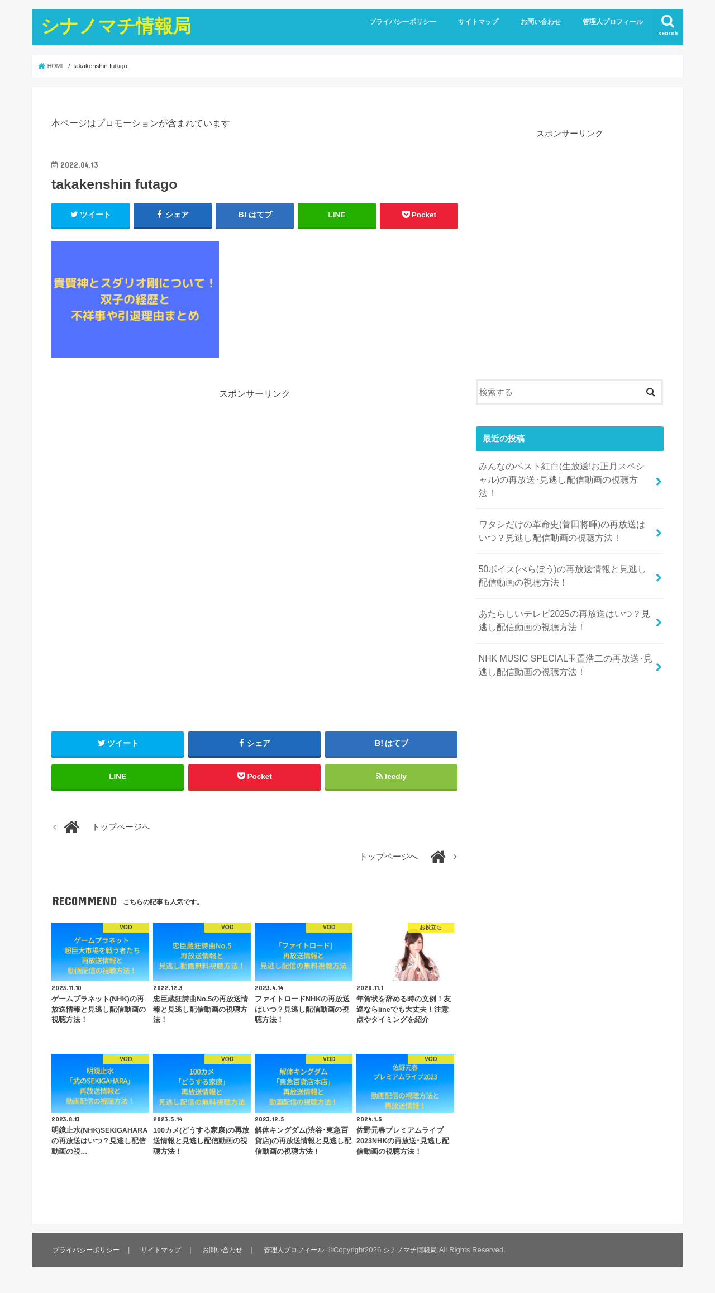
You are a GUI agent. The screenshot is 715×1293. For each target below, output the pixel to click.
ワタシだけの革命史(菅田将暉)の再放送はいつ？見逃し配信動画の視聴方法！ (560, 514)
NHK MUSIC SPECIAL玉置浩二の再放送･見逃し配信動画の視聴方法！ (564, 639)
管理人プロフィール (613, 22)
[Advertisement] (254, 478)
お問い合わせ (541, 22)
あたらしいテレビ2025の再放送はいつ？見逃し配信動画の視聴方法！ (562, 598)
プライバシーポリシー (402, 22)
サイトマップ (478, 22)
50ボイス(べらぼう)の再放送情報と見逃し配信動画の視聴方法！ (565, 556)
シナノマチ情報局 (116, 25)
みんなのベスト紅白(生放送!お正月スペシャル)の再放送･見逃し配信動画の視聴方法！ (560, 471)
